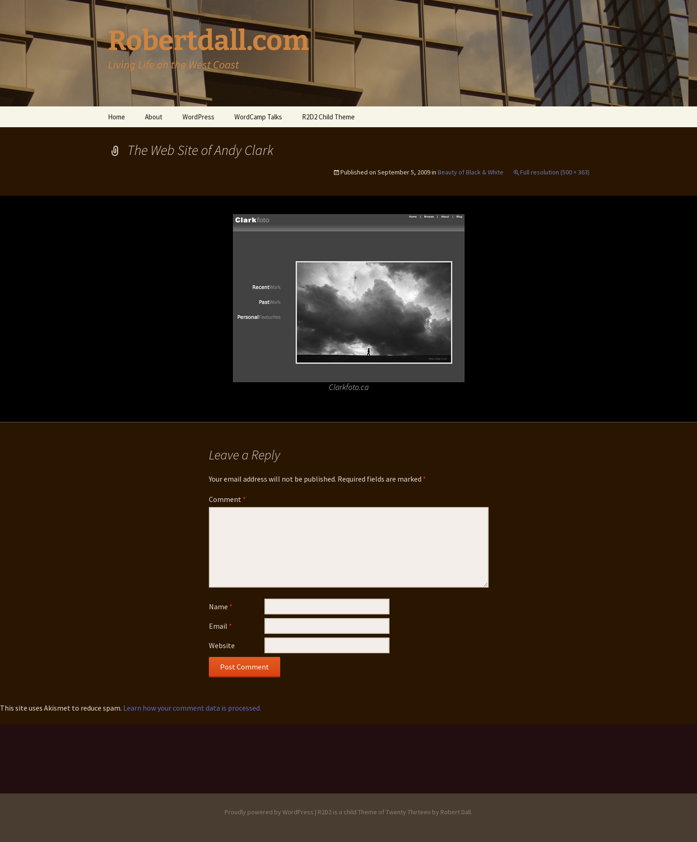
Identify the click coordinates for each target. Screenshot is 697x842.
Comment (227, 499)
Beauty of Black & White (470, 172)
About (154, 116)
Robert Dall (455, 812)
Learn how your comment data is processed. (192, 707)
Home (116, 116)
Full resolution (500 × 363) (555, 172)
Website (222, 645)
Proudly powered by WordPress (269, 812)
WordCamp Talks (258, 116)
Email (220, 626)
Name (220, 606)
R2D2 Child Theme (328, 116)
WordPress (198, 116)
